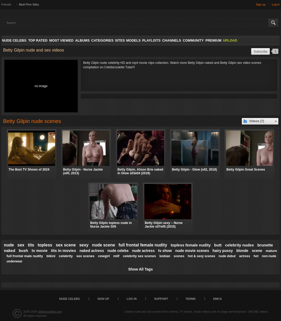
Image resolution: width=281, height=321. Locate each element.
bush (23, 250)
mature (271, 251)
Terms (191, 298)
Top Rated (38, 40)
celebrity (66, 256)
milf (116, 256)
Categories (102, 40)
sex (21, 245)
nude (9, 245)
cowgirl (104, 256)
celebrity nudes (239, 245)
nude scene (103, 245)
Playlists (151, 40)
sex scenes (85, 256)
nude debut (227, 256)
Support (161, 298)
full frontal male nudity (25, 256)
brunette (265, 245)
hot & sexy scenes (201, 256)
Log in (276, 4)
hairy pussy (223, 251)
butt (217, 245)
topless (45, 245)
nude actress (143, 251)
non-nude (269, 256)
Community (193, 40)
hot (256, 256)
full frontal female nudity (142, 245)
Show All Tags (140, 269)
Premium (213, 40)
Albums (82, 40)
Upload (230, 40)
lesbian (164, 256)
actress (244, 256)
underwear (14, 261)
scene (257, 251)
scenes (179, 256)
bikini (51, 256)
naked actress (91, 251)
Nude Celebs (14, 40)
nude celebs (118, 251)
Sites (120, 40)
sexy (84, 245)
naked (9, 250)
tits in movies (63, 250)
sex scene (66, 245)
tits (31, 245)
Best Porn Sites (29, 4)
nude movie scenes (192, 251)
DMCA (217, 298)
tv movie (40, 250)
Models (133, 40)
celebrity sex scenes (139, 256)
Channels (171, 40)
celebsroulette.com (50, 311)
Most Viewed (61, 40)
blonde (242, 251)
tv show (165, 251)
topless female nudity (191, 245)
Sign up (261, 4)
